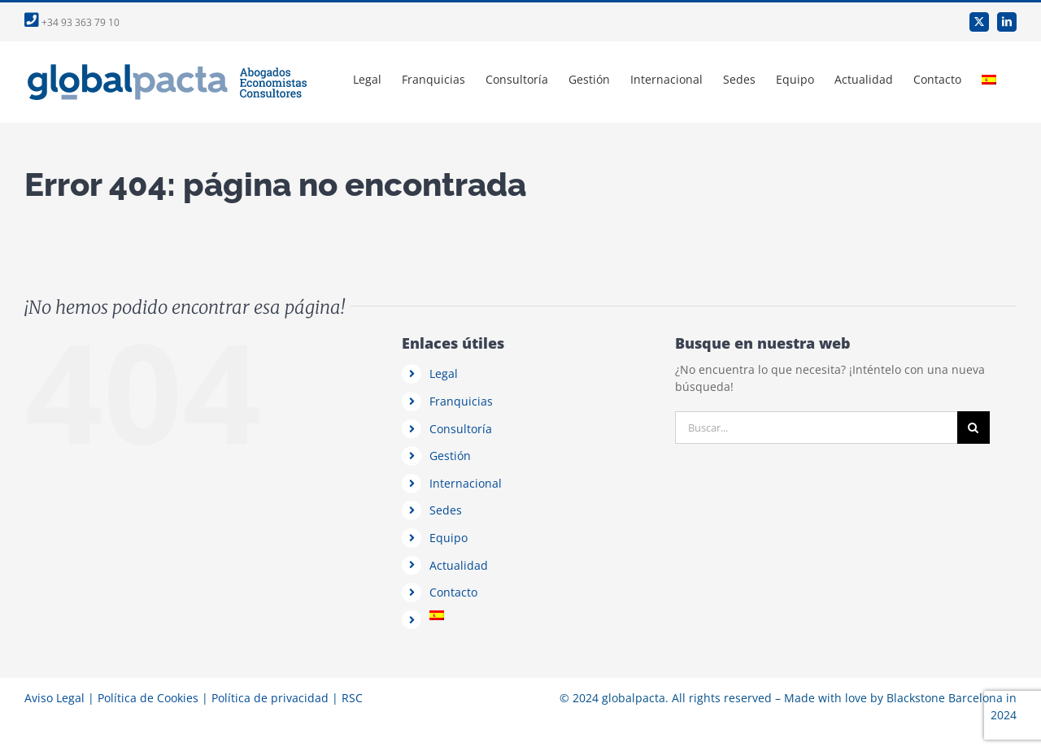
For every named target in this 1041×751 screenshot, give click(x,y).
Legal (443, 373)
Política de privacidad (270, 697)
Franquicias (461, 401)
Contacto (453, 592)
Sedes (445, 510)
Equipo (448, 537)
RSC (352, 697)
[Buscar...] (816, 427)
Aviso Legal (54, 697)
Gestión (450, 455)
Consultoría (460, 428)
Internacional (465, 483)
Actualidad (458, 565)
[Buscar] (973, 427)
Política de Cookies (148, 697)
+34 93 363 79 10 (72, 22)
